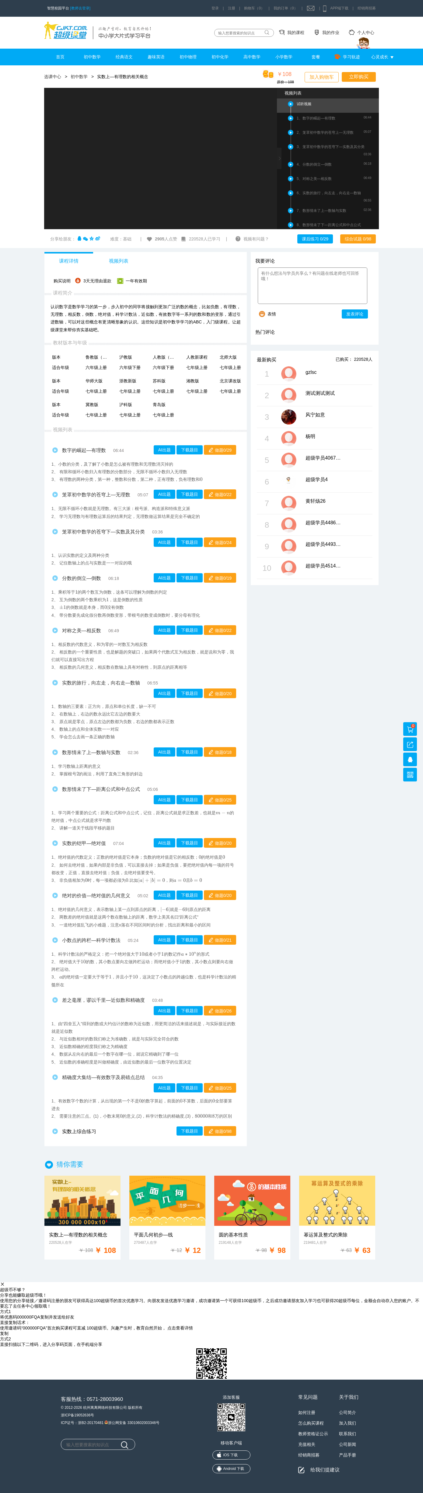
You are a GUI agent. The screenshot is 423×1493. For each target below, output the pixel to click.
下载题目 (189, 449)
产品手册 (347, 1455)
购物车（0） (254, 8)
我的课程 (295, 32)
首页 (60, 56)
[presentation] (201, 479)
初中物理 (188, 56)
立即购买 (359, 76)
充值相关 (306, 1444)
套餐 (316, 56)
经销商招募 (367, 8)
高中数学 (251, 56)
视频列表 (118, 261)
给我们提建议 (325, 1469)
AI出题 (164, 449)
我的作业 (330, 32)
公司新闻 (347, 1444)
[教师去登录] (80, 8)
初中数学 (92, 56)
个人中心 (365, 32)
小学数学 (283, 56)
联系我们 (347, 1433)
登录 (215, 8)
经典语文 (124, 56)
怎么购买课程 (311, 1423)
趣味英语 (156, 56)
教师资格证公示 (313, 1433)
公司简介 (347, 1412)
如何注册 (306, 1412)
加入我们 (347, 1423)
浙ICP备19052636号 (77, 1415)
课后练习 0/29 (315, 238)
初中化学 (220, 56)
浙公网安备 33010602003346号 (131, 1422)
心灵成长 (379, 56)
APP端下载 (339, 8)
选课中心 (52, 76)
